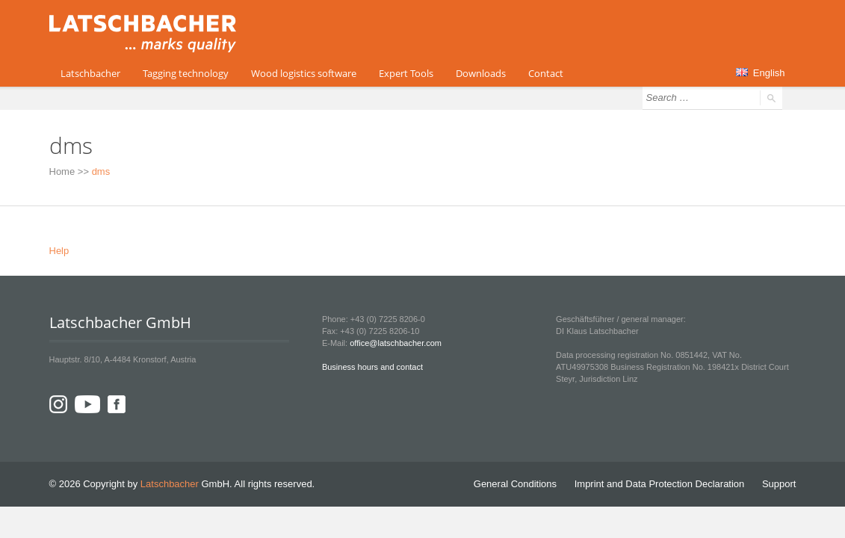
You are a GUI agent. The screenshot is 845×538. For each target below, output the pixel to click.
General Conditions (515, 483)
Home (62, 171)
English (760, 72)
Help (59, 250)
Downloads (481, 73)
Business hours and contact (372, 366)
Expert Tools (406, 73)
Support (779, 483)
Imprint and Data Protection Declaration (660, 483)
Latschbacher (90, 73)
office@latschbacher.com (396, 342)
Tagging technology (186, 73)
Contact (545, 73)
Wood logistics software (303, 73)
